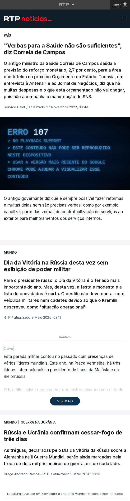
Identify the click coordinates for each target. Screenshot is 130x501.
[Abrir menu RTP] (65, 4)
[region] (65, 153)
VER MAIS (65, 401)
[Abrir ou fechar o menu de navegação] (122, 19)
